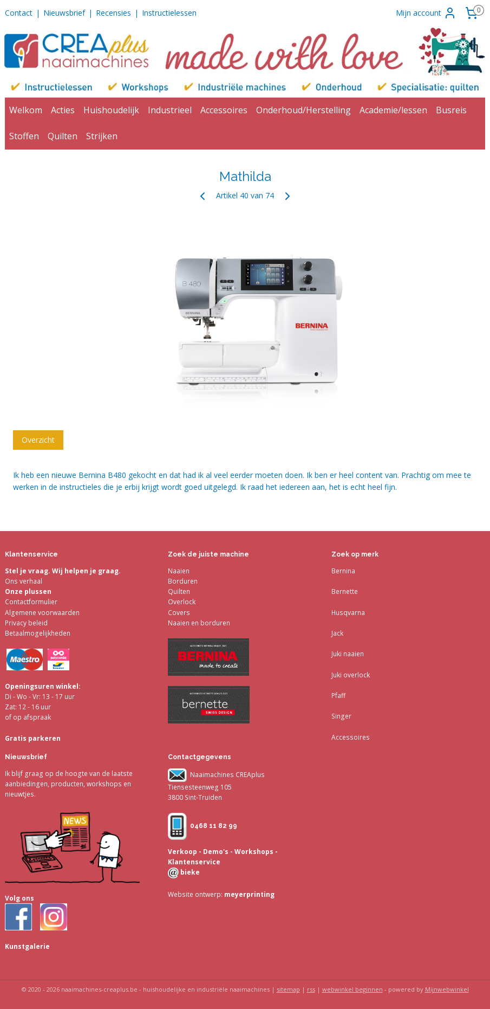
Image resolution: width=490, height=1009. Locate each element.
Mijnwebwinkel (447, 989)
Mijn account (426, 13)
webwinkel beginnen (352, 989)
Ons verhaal (23, 581)
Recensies (113, 13)
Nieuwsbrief (64, 13)
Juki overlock (350, 675)
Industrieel (170, 110)
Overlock (181, 601)
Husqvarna (348, 612)
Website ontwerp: (195, 894)
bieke (189, 872)
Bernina (343, 570)
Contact (18, 13)
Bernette (344, 591)
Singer (341, 716)
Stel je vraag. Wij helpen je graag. (63, 570)
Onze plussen (28, 591)
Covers (179, 612)
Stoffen (24, 136)
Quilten (62, 136)
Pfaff (338, 695)
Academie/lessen (393, 110)
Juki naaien (347, 653)
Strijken (101, 136)
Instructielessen (169, 13)
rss (311, 989)
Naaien (179, 570)
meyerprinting (249, 894)
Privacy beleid (26, 623)
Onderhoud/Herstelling (303, 110)
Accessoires (223, 110)
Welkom (25, 110)
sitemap (288, 989)
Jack (337, 633)
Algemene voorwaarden (42, 612)
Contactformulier (31, 601)
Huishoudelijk (111, 110)
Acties (63, 110)
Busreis (451, 110)
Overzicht (38, 439)
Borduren (183, 581)
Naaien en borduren (199, 623)
